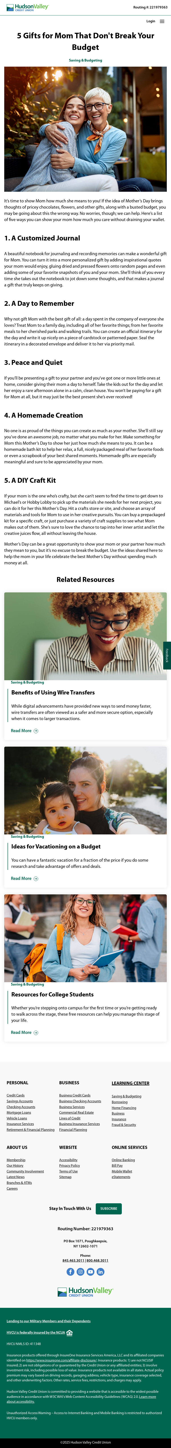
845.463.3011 (73, 1261)
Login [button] (151, 21)
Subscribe (111, 1210)
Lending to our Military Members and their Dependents (49, 1321)
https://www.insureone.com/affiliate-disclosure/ (61, 1360)
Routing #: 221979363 (150, 7)
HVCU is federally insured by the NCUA (36, 1333)
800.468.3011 (97, 1261)
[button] (162, 21)
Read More (21, 731)
